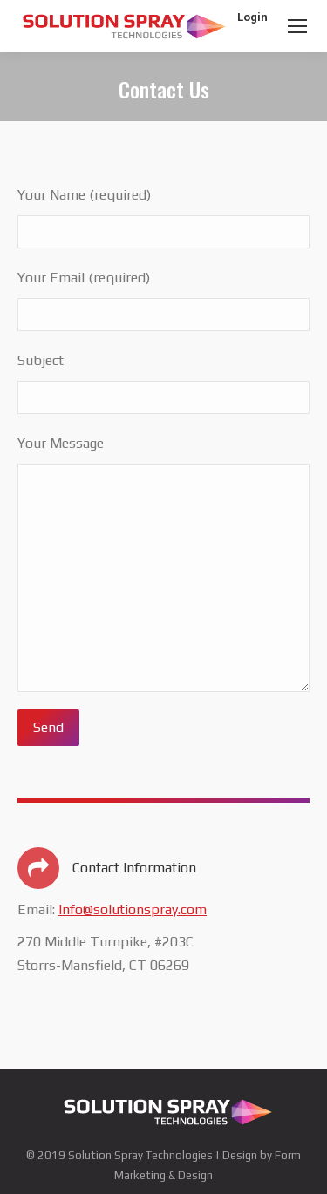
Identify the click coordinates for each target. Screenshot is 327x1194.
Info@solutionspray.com (132, 909)
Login (252, 17)
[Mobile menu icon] (297, 26)
